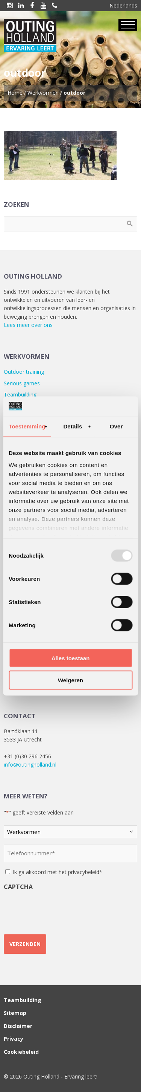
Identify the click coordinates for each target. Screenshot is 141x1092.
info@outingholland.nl (30, 764)
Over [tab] (116, 426)
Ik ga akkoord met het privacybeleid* (57, 872)
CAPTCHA (18, 887)
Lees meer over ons (28, 324)
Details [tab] (72, 426)
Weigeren (70, 680)
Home (15, 92)
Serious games (22, 383)
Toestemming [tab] (27, 426)
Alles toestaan (71, 658)
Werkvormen (43, 92)
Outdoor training (24, 371)
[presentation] (61, 909)
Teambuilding (20, 394)
